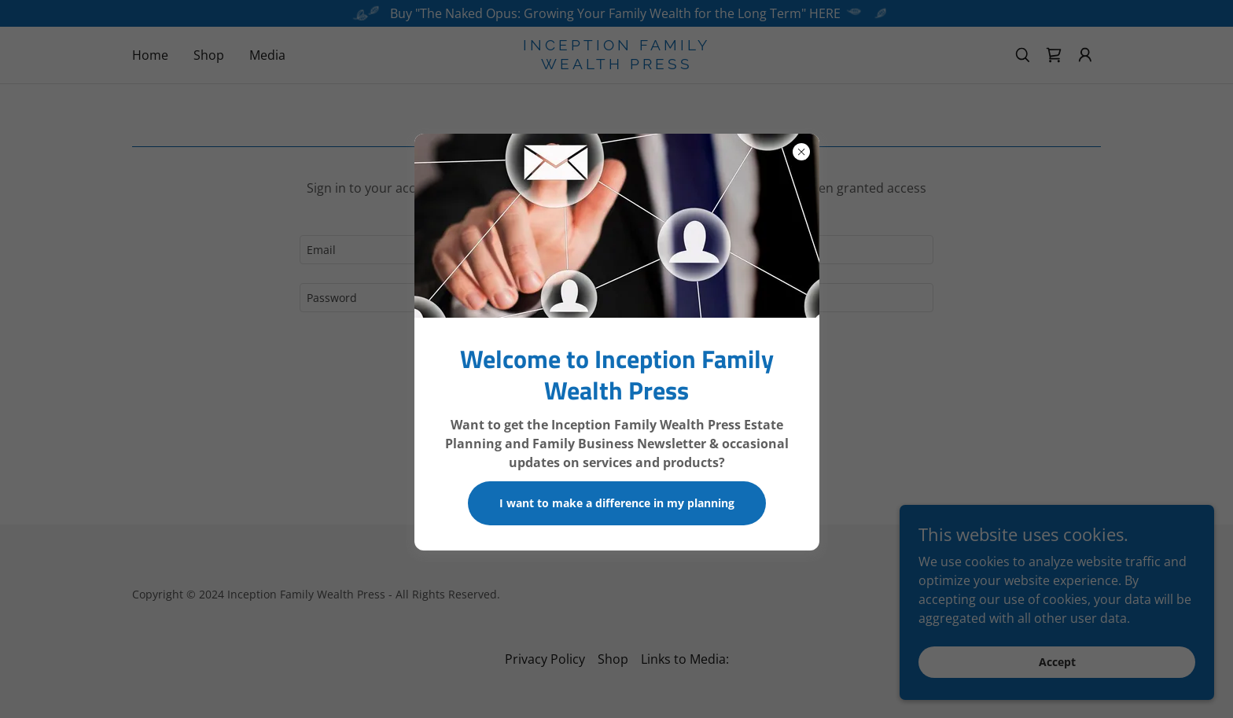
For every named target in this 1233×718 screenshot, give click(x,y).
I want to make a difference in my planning (616, 502)
